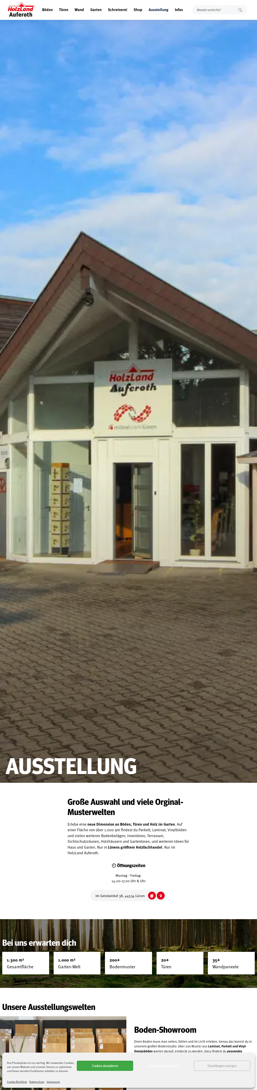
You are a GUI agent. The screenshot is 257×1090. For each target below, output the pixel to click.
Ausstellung (158, 9)
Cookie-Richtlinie (17, 1081)
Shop (138, 9)
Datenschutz (36, 1081)
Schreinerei (117, 9)
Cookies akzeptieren (105, 1065)
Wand (79, 9)
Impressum (53, 1081)
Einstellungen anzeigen (222, 1065)
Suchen (240, 9)
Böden (47, 9)
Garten (96, 9)
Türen (63, 9)
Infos (179, 9)
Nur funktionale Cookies (163, 1065)
